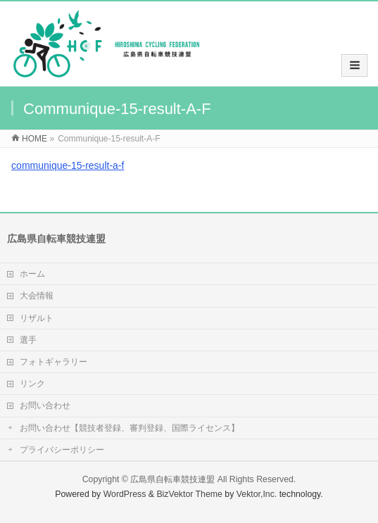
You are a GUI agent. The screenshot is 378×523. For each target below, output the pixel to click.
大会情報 (36, 296)
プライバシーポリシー (62, 450)
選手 (28, 340)
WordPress (124, 494)
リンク (32, 384)
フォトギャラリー (53, 362)
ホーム (32, 274)
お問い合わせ (45, 405)
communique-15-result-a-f (67, 165)
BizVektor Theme (189, 494)
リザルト (36, 318)
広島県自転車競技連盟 (172, 479)
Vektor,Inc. (257, 494)
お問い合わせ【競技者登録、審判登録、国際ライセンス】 (129, 428)
